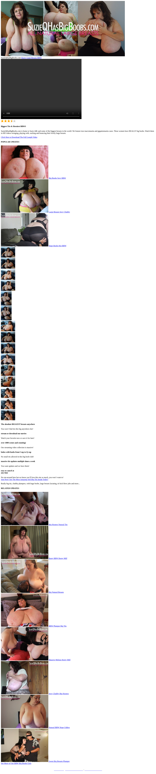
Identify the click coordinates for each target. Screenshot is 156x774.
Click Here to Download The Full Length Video (19, 137)
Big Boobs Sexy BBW (57, 178)
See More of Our (16, 763)
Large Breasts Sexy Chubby (59, 212)
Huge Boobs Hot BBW (57, 246)
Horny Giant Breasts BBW (31, 58)
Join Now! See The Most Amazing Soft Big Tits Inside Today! (24, 480)
